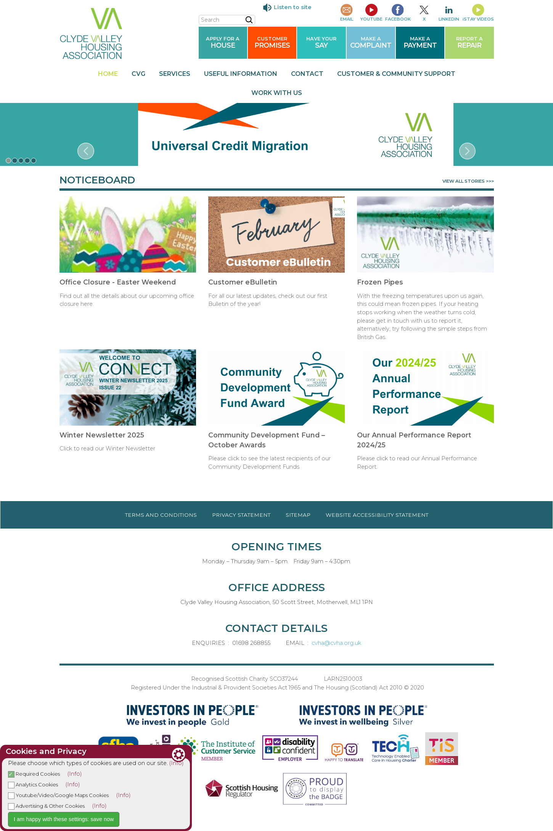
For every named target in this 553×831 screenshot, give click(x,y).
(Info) (176, 763)
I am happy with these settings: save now (64, 819)
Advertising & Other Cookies (46, 806)
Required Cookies (34, 774)
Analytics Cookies (33, 784)
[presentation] (85, 151)
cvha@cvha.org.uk (336, 643)
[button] (9, 161)
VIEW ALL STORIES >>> (468, 181)
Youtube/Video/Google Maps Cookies (58, 795)
